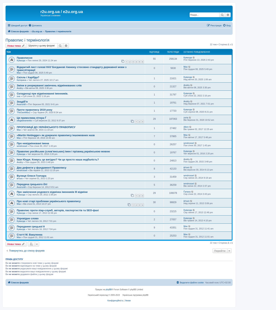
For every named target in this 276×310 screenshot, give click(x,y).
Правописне (25, 57)
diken (186, 127)
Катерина (21, 80)
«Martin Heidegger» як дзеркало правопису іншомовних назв (56, 135)
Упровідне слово (27, 218)
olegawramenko (24, 120)
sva (18, 96)
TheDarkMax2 (23, 112)
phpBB (109, 289)
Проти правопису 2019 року (34, 109)
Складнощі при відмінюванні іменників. (42, 93)
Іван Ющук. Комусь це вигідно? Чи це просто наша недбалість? (58, 159)
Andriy (20, 88)
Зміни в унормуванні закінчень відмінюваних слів (49, 85)
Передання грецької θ (31, 226)
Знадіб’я (22, 101)
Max (19, 73)
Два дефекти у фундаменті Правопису (41, 167)
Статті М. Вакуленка (29, 234)
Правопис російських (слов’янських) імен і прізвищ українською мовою (63, 151)
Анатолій (21, 104)
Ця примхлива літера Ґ (31, 117)
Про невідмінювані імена (33, 143)
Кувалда (21, 60)
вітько (186, 167)
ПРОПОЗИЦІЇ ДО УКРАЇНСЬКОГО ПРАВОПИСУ (46, 127)
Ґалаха (187, 191)
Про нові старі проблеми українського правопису (49, 201)
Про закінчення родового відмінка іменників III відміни (52, 191)
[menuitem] (35, 25)
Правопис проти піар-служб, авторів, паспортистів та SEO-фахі (58, 210)
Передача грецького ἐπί (32, 184)
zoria (186, 117)
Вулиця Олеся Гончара (31, 175)
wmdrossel (22, 146)
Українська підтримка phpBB (135, 295)
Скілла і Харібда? (28, 77)
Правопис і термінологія (27, 40)
